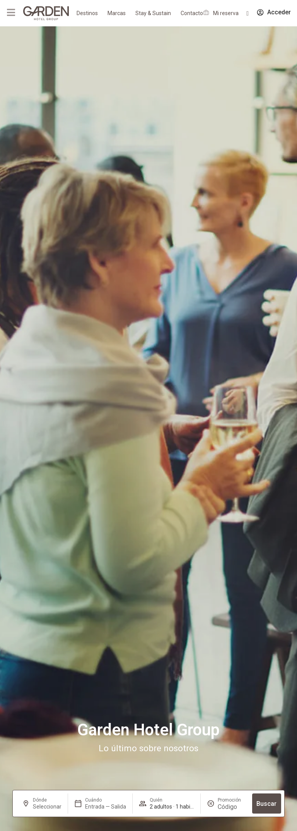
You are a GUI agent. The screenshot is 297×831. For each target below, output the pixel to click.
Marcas (117, 13)
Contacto (192, 13)
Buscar (266, 803)
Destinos (87, 13)
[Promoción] (232, 806)
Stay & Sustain (153, 13)
